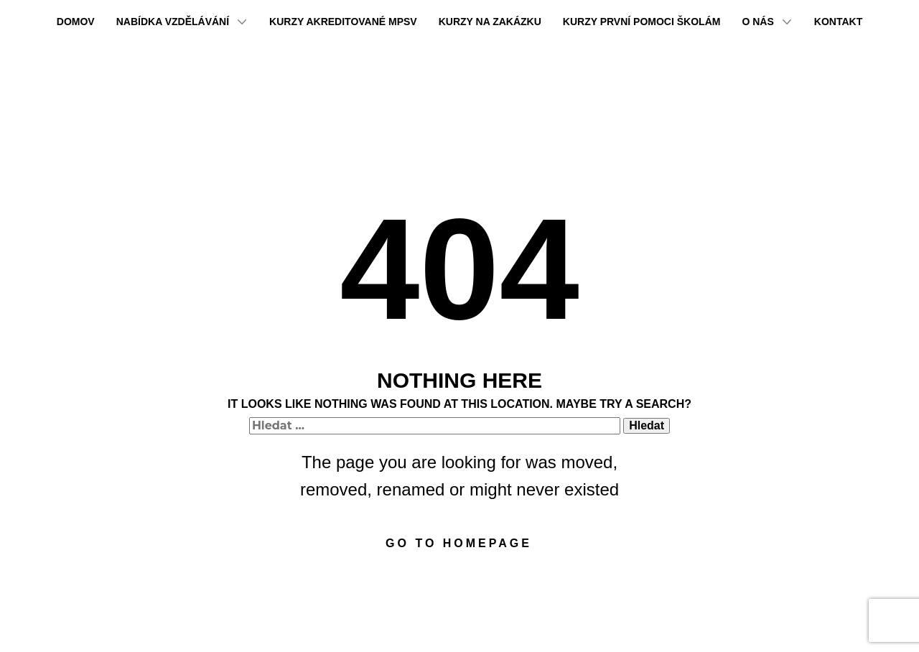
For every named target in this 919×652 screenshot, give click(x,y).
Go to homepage (459, 543)
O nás (757, 21)
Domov (76, 21)
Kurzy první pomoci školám (642, 21)
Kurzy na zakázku (490, 21)
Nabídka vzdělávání (172, 21)
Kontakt (838, 21)
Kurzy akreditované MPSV (343, 21)
